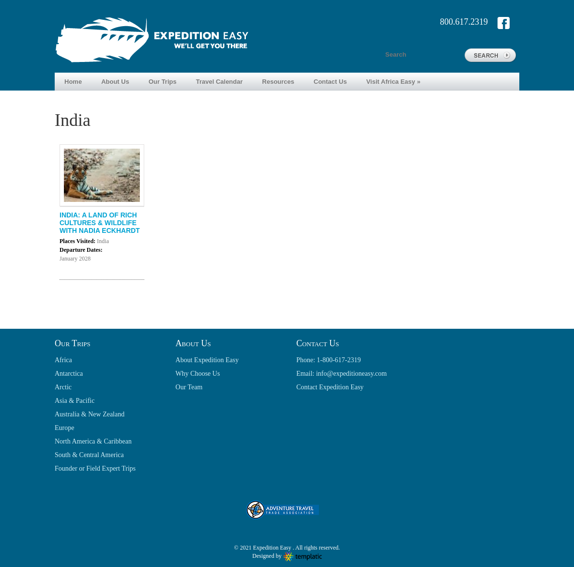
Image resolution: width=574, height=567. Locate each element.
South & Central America (89, 455)
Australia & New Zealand (89, 414)
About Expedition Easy (207, 360)
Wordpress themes (302, 557)
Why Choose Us (198, 373)
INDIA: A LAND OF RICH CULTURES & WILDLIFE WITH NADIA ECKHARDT (100, 222)
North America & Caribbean (93, 441)
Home (73, 81)
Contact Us (330, 81)
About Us (115, 81)
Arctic (63, 387)
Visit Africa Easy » (393, 81)
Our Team (189, 387)
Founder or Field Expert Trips (95, 468)
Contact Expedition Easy (329, 387)
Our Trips (163, 81)
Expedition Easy (273, 547)
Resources (278, 81)
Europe (64, 427)
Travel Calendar (219, 81)
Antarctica (69, 373)
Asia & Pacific (74, 400)
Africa (63, 360)
